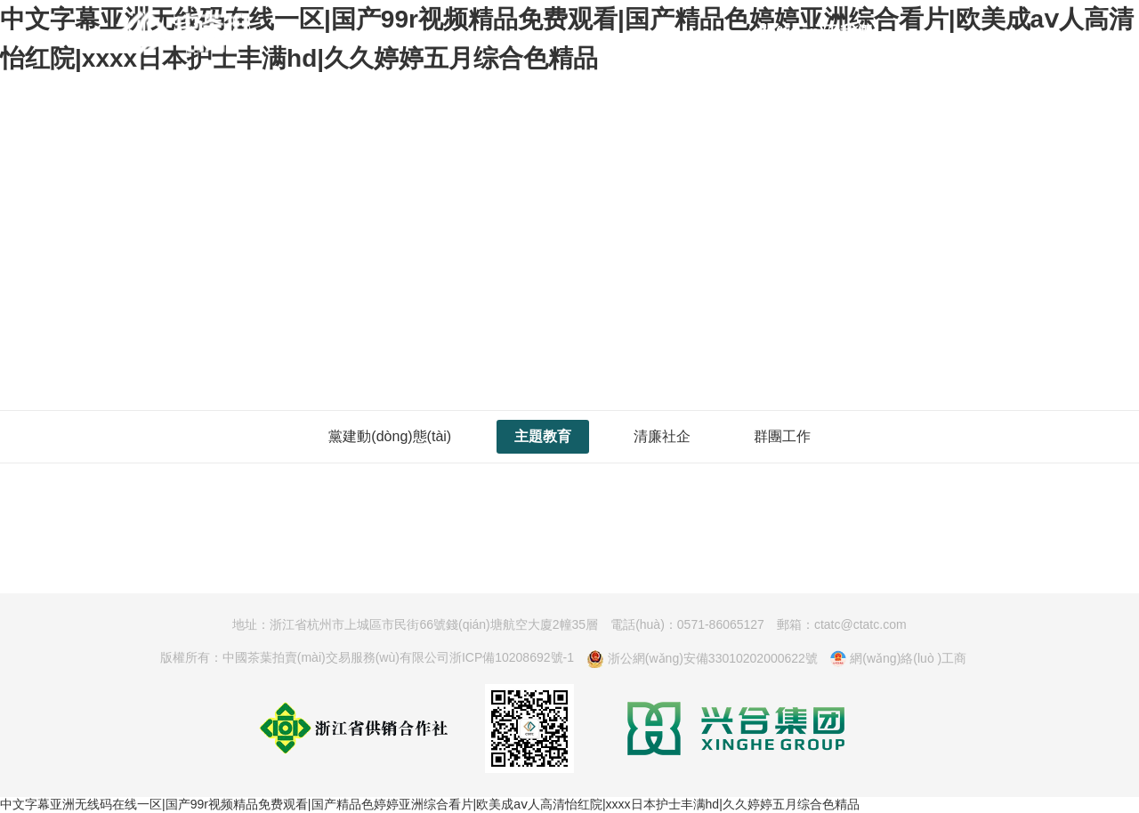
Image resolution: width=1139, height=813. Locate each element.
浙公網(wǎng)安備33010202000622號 (702, 659)
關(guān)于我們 (815, 32)
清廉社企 (662, 436)
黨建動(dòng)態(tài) (389, 436)
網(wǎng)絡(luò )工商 (898, 659)
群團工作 (782, 436)
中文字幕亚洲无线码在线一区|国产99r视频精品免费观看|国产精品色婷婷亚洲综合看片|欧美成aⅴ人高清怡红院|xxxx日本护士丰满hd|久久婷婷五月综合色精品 (430, 804)
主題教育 (542, 436)
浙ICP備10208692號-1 (511, 657)
